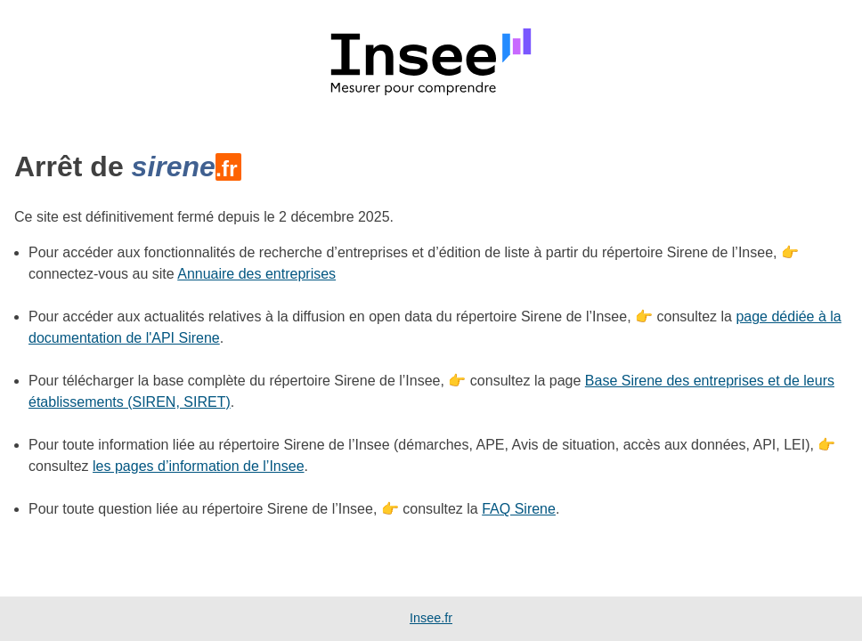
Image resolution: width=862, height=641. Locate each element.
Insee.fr (431, 618)
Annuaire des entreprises (256, 273)
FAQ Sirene (519, 508)
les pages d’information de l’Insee (198, 466)
